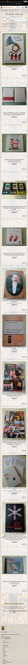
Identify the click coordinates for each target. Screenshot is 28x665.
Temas (4, 649)
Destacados (5, 651)
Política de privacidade (7, 662)
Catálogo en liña (7, 10)
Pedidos (4, 654)
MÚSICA (15, 10)
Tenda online (5, 645)
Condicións (5, 655)
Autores (4, 648)
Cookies (4, 663)
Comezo (2, 10)
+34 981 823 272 (6, 637)
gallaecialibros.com (6, 642)
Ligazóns (4, 659)
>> (15, 30)
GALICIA (12, 10)
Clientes (4, 652)
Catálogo (3, 23)
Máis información (19, 3)
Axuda (4, 656)
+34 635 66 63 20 (7, 638)
